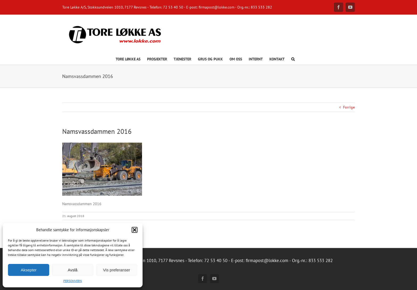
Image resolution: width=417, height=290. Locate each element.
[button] (134, 230)
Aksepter (28, 270)
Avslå (72, 270)
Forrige (349, 107)
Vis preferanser (116, 270)
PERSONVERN (72, 281)
